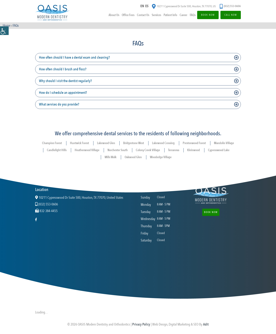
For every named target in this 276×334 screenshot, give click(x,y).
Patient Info (170, 15)
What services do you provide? (59, 104)
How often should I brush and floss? (62, 69)
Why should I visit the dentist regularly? (65, 80)
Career (183, 15)
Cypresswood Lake (218, 150)
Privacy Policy (141, 324)
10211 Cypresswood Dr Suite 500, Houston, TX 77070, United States (79, 197)
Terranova (173, 150)
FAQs (193, 15)
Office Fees (128, 15)
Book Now (208, 15)
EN (142, 6)
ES (146, 6)
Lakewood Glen (106, 143)
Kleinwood (193, 150)
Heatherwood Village (87, 150)
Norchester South (118, 150)
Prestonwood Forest (194, 143)
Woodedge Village (161, 157)
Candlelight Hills (57, 150)
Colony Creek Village (148, 150)
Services (156, 15)
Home (6, 25)
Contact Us (143, 15)
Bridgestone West (133, 143)
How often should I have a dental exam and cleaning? (74, 57)
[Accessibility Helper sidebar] (4, 30)
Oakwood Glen (133, 157)
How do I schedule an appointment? (63, 92)
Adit (206, 324)
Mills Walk (111, 157)
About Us (114, 15)
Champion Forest (52, 143)
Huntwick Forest (79, 143)
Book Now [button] (211, 212)
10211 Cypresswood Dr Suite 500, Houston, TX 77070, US (184, 6)
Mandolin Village (224, 143)
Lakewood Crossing (163, 143)
